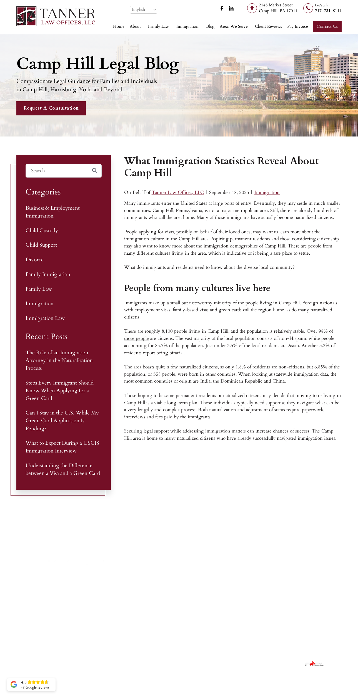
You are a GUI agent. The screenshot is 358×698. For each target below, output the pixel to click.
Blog (210, 26)
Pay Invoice (297, 26)
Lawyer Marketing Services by (286, 664)
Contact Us (327, 26)
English (138, 9)
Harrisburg (298, 613)
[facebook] (222, 8)
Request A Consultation (51, 108)
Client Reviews (268, 26)
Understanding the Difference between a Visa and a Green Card (63, 469)
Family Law (158, 26)
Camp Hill (298, 603)
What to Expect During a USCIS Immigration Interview (62, 446)
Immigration (187, 26)
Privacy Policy (189, 664)
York (293, 622)
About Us (236, 613)
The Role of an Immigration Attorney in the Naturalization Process (59, 360)
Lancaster (297, 632)
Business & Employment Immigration (53, 211)
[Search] (64, 171)
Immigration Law (45, 318)
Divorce (35, 259)
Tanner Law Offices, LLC (178, 192)
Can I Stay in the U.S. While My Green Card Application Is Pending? (62, 420)
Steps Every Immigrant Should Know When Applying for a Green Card (60, 390)
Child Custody (42, 230)
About (135, 26)
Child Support (41, 245)
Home (118, 26)
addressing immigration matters (214, 431)
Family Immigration (48, 274)
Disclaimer (164, 664)
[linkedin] (231, 8)
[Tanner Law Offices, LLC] (55, 16)
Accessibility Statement (225, 664)
